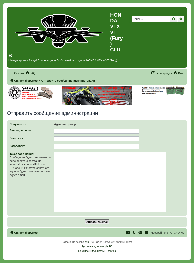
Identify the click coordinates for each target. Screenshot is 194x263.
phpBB (88, 242)
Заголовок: (17, 146)
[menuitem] (30, 73)
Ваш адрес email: (21, 130)
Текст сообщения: (22, 153)
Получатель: (18, 124)
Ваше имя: (17, 138)
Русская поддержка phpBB (96, 246)
